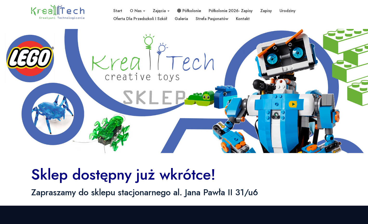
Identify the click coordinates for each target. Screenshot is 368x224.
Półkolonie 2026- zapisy (231, 11)
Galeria (181, 18)
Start (117, 11)
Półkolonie (189, 11)
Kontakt (243, 18)
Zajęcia (161, 11)
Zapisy (266, 11)
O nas (137, 11)
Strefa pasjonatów (212, 18)
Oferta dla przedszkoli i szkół (140, 18)
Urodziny (287, 11)
